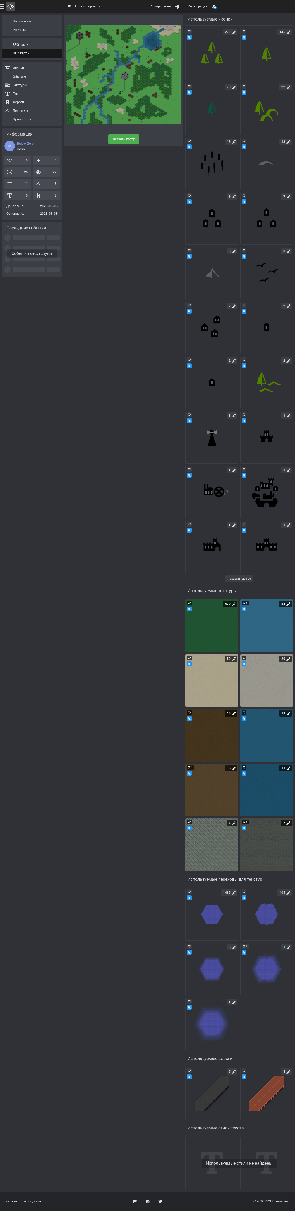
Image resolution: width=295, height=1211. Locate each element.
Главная (10, 1201)
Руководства (31, 1201)
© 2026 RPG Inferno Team (272, 1201)
